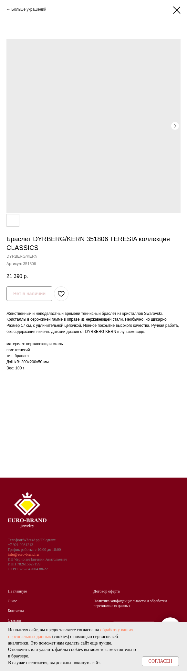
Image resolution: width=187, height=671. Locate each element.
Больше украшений (28, 9)
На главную (17, 591)
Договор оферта (107, 591)
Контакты (16, 610)
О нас (12, 601)
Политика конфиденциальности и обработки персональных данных (130, 603)
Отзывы (14, 620)
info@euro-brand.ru (23, 554)
